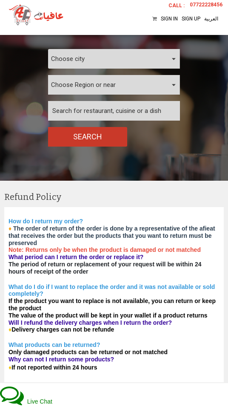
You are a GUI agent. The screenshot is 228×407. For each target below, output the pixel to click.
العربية (211, 19)
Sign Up (191, 19)
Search (87, 136)
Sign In (169, 19)
